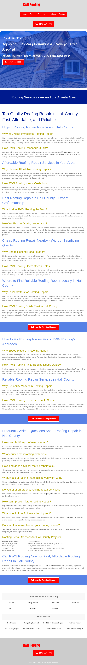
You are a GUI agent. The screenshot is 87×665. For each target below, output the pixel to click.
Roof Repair (11, 623)
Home (24, 14)
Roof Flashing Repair (11, 628)
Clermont (11, 603)
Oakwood (32, 608)
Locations (52, 14)
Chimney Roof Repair (53, 628)
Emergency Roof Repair (31, 628)
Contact (62, 14)
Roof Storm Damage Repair (53, 623)
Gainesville (75, 603)
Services (41, 14)
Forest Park (55, 603)
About (32, 14)
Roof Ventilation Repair (75, 628)
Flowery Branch (32, 603)
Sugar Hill (55, 608)
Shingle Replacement (31, 623)
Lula (10, 608)
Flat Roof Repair (75, 623)
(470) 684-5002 (67, 152)
